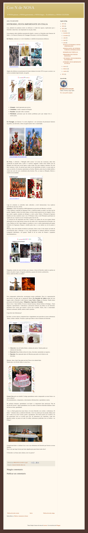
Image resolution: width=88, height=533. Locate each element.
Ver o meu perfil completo (66, 92)
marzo (65, 66)
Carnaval (14, 465)
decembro (65, 33)
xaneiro (65, 71)
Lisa (24, 465)
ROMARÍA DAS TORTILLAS (70, 52)
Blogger (58, 525)
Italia (22, 465)
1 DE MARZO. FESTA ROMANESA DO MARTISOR (72, 59)
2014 (63, 31)
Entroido (18, 465)
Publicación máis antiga (49, 513)
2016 (63, 26)
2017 (63, 23)
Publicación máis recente (13, 513)
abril (64, 42)
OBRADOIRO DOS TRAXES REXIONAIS (70, 55)
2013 (63, 74)
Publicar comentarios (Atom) (21, 516)
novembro (65, 35)
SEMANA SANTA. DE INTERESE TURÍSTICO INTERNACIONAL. (72, 49)
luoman (45, 525)
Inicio (31, 513)
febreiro (65, 68)
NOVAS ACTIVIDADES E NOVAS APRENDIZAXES (71, 45)
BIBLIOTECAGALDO (68, 88)
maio (64, 40)
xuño (64, 38)
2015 (63, 28)
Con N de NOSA (20, 7)
